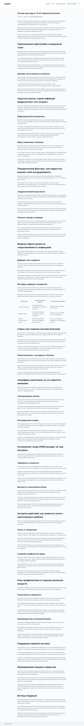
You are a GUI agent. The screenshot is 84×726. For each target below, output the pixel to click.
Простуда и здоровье (60, 3)
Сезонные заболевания (72, 3)
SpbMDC (7, 4)
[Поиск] (79, 3)
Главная (47, 3)
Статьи (52, 3)
